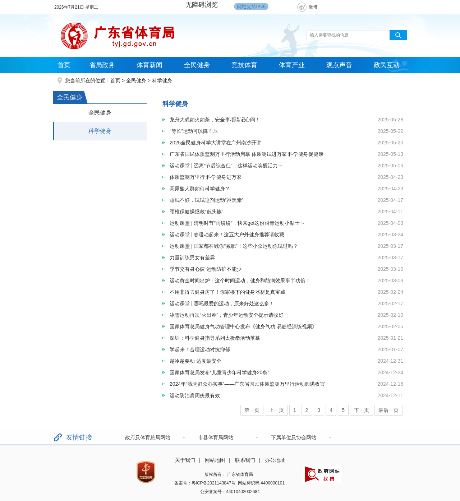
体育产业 (292, 65)
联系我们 (245, 460)
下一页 (361, 410)
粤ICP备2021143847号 (214, 483)
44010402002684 (242, 491)
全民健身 (197, 65)
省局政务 (102, 65)
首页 (64, 65)
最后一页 (388, 410)
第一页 (251, 410)
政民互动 (387, 65)
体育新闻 (149, 65)
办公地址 (275, 460)
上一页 (276, 410)
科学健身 (162, 80)
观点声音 (339, 65)
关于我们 (185, 460)
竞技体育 (244, 65)
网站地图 (215, 460)
